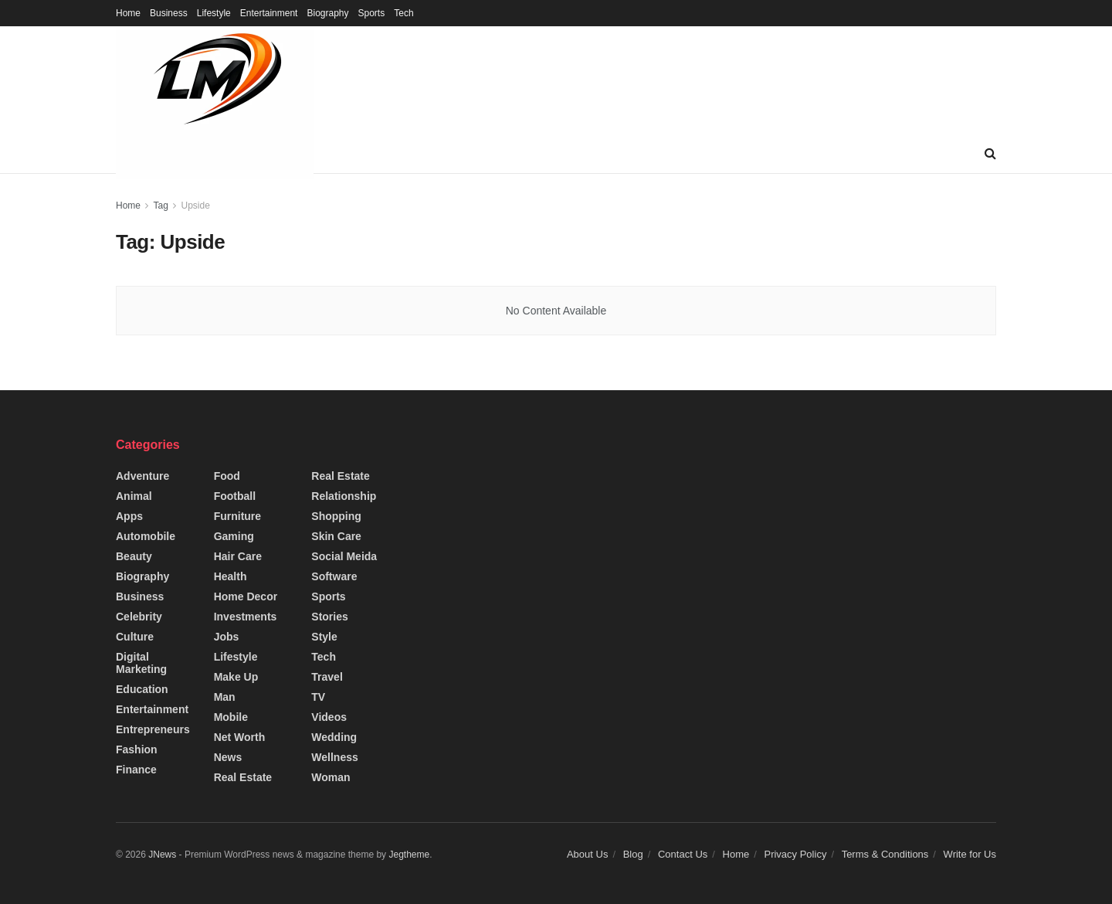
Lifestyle (214, 13)
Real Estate (243, 777)
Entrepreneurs (153, 729)
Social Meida (344, 556)
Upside (195, 205)
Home (128, 13)
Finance (136, 769)
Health (230, 576)
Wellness (334, 757)
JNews (162, 854)
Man (225, 697)
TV (318, 697)
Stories (329, 616)
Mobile (231, 717)
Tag (160, 205)
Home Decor (245, 596)
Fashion (137, 749)
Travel (326, 677)
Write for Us (970, 854)
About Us (587, 854)
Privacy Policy (795, 854)
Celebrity (139, 616)
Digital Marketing (141, 663)
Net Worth (240, 737)
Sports (371, 13)
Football (235, 496)
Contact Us (682, 854)
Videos (329, 717)
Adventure (142, 476)
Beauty (134, 556)
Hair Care (238, 556)
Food (227, 476)
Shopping (336, 516)
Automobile (145, 536)
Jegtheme (408, 854)
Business (169, 13)
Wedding (334, 737)
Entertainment (269, 13)
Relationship (343, 496)
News (228, 757)
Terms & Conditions (885, 854)
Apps (129, 516)
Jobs (226, 636)
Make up (236, 677)
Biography (327, 13)
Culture (135, 636)
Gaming (234, 536)
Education (142, 689)
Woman (330, 777)
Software (334, 576)
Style (324, 636)
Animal (134, 496)
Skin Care (336, 536)
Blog (633, 854)
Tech (403, 13)
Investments (245, 616)
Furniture (237, 516)
